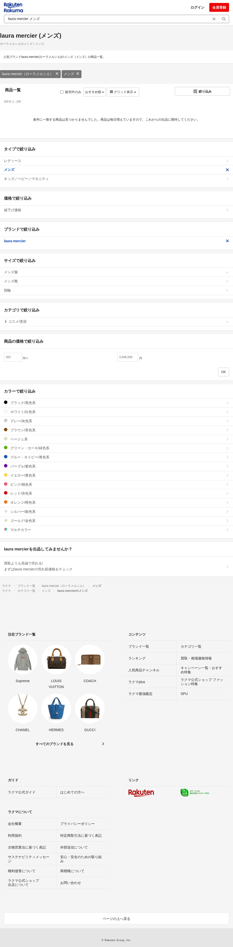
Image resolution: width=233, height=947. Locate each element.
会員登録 (219, 7)
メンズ (71, 74)
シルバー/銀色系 (116, 511)
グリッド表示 (123, 92)
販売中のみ (70, 92)
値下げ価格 (116, 210)
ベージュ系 (116, 439)
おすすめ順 (94, 92)
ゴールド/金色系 (116, 520)
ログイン (197, 7)
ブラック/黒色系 (116, 403)
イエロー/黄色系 (116, 475)
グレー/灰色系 (116, 421)
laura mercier (116, 241)
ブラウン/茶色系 (116, 430)
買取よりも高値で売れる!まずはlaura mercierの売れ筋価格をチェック (116, 566)
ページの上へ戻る (116, 919)
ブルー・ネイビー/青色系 (116, 457)
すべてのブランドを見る (55, 744)
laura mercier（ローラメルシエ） (30, 74)
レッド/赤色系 (116, 493)
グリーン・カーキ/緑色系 (116, 448)
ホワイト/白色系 (116, 412)
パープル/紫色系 (116, 466)
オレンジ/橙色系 (116, 502)
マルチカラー (116, 530)
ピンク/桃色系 (116, 484)
